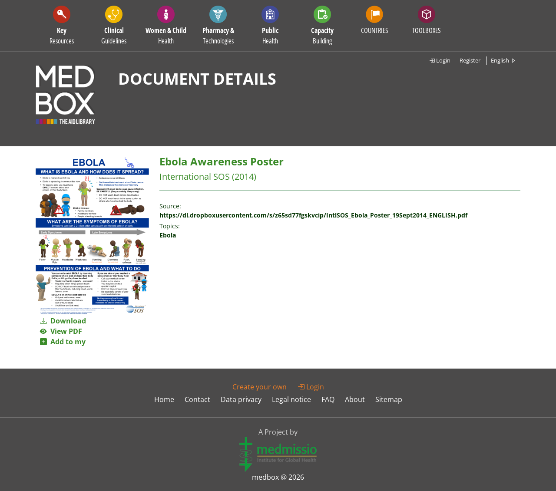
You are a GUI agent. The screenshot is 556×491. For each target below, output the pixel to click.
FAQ (327, 399)
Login (439, 60)
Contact (197, 399)
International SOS (194, 176)
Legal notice (291, 399)
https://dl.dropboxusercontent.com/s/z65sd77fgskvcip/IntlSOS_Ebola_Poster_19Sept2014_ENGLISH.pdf (313, 215)
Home (164, 399)
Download (63, 321)
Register (470, 60)
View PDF (61, 331)
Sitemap (388, 399)
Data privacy (241, 399)
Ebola (167, 235)
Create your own (259, 387)
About (355, 399)
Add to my (63, 341)
